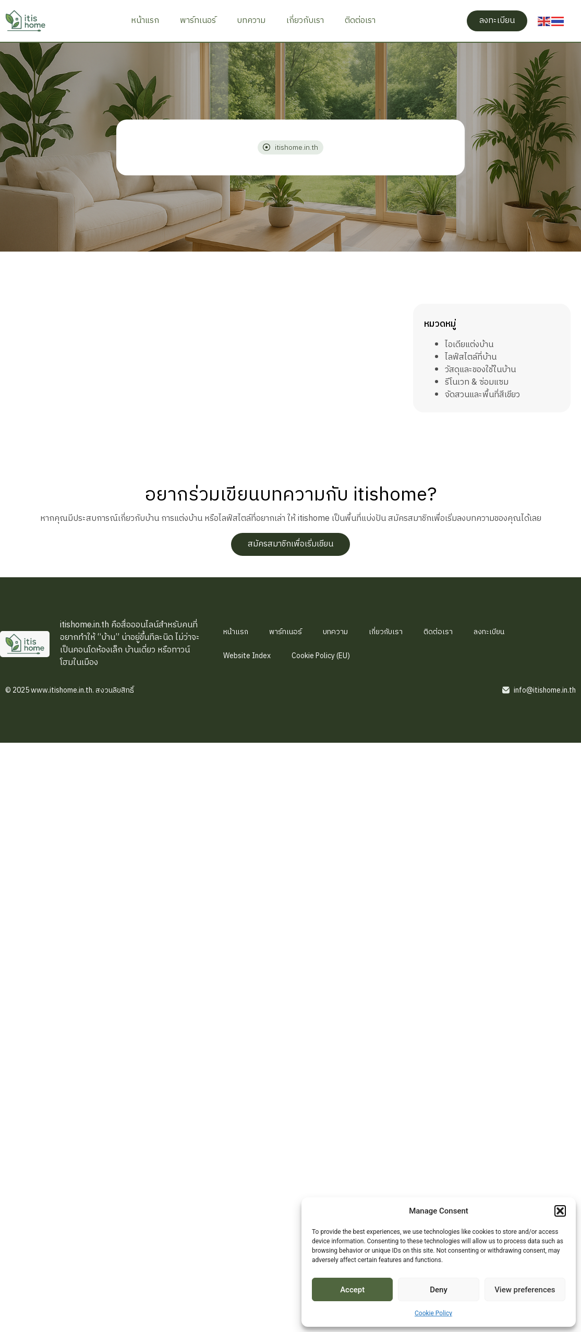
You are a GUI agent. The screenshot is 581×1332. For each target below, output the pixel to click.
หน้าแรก (145, 21)
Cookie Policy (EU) (321, 656)
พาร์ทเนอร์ (198, 21)
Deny (438, 1289)
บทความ (251, 21)
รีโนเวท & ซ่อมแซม (477, 382)
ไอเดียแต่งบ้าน (469, 345)
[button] (560, 1211)
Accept (352, 1289)
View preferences (524, 1289)
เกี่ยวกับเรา (305, 21)
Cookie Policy (433, 1313)
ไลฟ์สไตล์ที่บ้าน (471, 357)
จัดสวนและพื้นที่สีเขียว (482, 395)
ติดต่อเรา (360, 21)
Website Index (247, 656)
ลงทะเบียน (489, 632)
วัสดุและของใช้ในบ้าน (480, 370)
